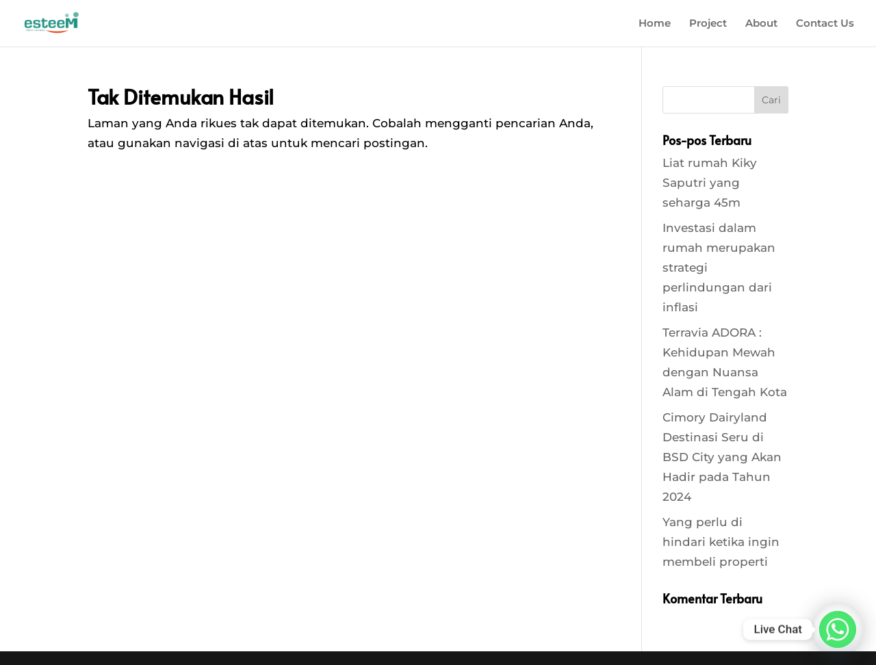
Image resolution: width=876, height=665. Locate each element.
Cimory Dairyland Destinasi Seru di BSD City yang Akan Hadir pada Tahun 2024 (722, 457)
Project (708, 23)
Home (655, 23)
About (761, 23)
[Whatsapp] (837, 629)
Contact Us (825, 23)
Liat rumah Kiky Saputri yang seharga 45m (709, 182)
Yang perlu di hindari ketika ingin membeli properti (721, 542)
